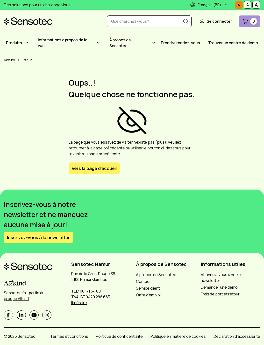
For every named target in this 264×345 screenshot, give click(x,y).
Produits (14, 42)
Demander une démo (219, 287)
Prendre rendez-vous (180, 42)
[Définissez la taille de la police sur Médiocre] (247, 5)
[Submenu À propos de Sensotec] (154, 43)
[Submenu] (226, 5)
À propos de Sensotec (120, 42)
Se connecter (215, 21)
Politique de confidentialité (119, 336)
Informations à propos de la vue (62, 42)
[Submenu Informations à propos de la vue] (98, 43)
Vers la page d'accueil (94, 168)
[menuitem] (18, 42)
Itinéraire (79, 302)
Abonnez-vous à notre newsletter (221, 277)
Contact (143, 281)
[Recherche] (186, 21)
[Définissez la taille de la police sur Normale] (239, 5)
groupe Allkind (16, 298)
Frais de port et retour (220, 294)
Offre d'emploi (148, 295)
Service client (148, 288)
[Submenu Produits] (27, 43)
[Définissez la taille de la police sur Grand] (256, 5)
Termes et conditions (69, 336)
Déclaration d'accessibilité (237, 336)
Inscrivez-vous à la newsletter (38, 237)
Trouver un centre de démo (233, 42)
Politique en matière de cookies (178, 336)
